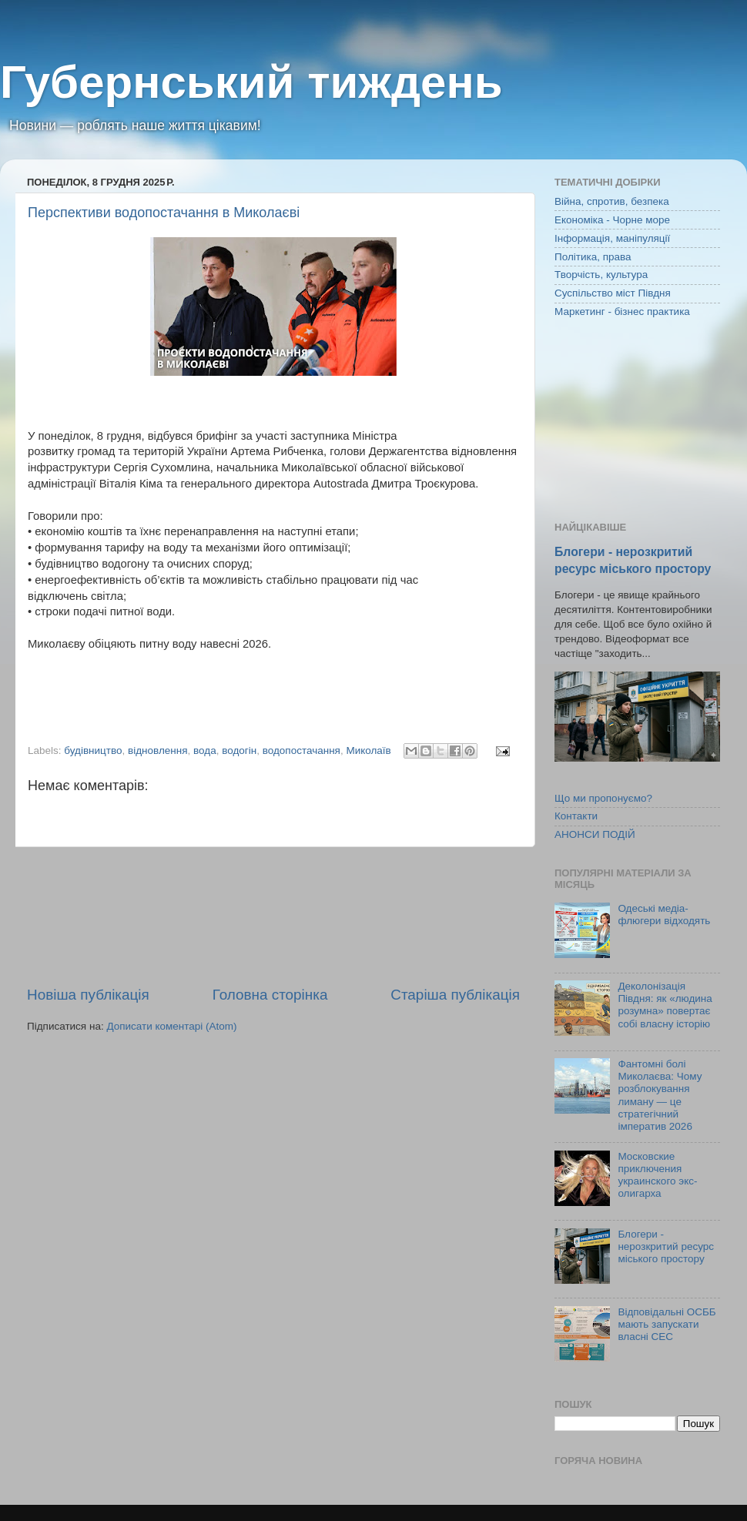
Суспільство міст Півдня (612, 293)
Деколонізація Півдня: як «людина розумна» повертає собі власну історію (665, 1005)
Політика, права (592, 257)
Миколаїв (368, 750)
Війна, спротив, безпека (611, 201)
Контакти (576, 816)
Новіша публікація (88, 995)
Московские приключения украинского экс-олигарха (657, 1175)
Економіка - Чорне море (612, 220)
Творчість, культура (601, 274)
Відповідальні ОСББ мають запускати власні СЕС (666, 1324)
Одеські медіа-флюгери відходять (664, 914)
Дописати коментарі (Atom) (171, 1026)
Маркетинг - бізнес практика (622, 311)
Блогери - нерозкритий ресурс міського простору (666, 1246)
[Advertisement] (273, 916)
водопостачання (301, 750)
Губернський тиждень (251, 82)
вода (204, 750)
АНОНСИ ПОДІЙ (594, 834)
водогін (239, 750)
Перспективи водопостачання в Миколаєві (164, 212)
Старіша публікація (455, 995)
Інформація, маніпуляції (612, 238)
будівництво (93, 750)
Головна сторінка (270, 995)
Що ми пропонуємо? (603, 798)
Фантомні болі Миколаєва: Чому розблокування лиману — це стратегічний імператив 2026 (660, 1095)
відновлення (157, 750)
